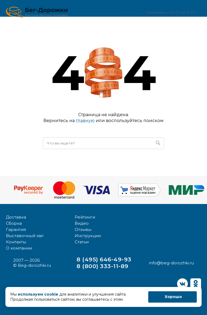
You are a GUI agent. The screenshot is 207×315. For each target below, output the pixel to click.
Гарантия (16, 229)
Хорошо (173, 296)
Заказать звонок (122, 12)
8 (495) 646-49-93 (104, 259)
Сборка (14, 223)
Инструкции (88, 235)
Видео (82, 223)
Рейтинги (85, 217)
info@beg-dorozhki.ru (171, 262)
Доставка (16, 217)
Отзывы (83, 229)
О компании (19, 248)
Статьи (82, 241)
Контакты (16, 241)
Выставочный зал (24, 235)
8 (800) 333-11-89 (102, 266)
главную (85, 120)
